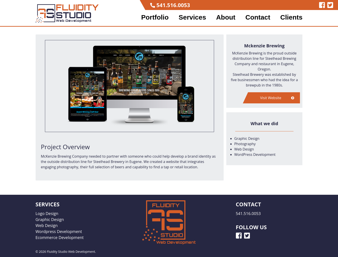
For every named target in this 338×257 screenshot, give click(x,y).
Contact (257, 17)
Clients (291, 17)
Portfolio (154, 17)
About (225, 17)
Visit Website (277, 97)
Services (192, 17)
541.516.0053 (173, 5)
